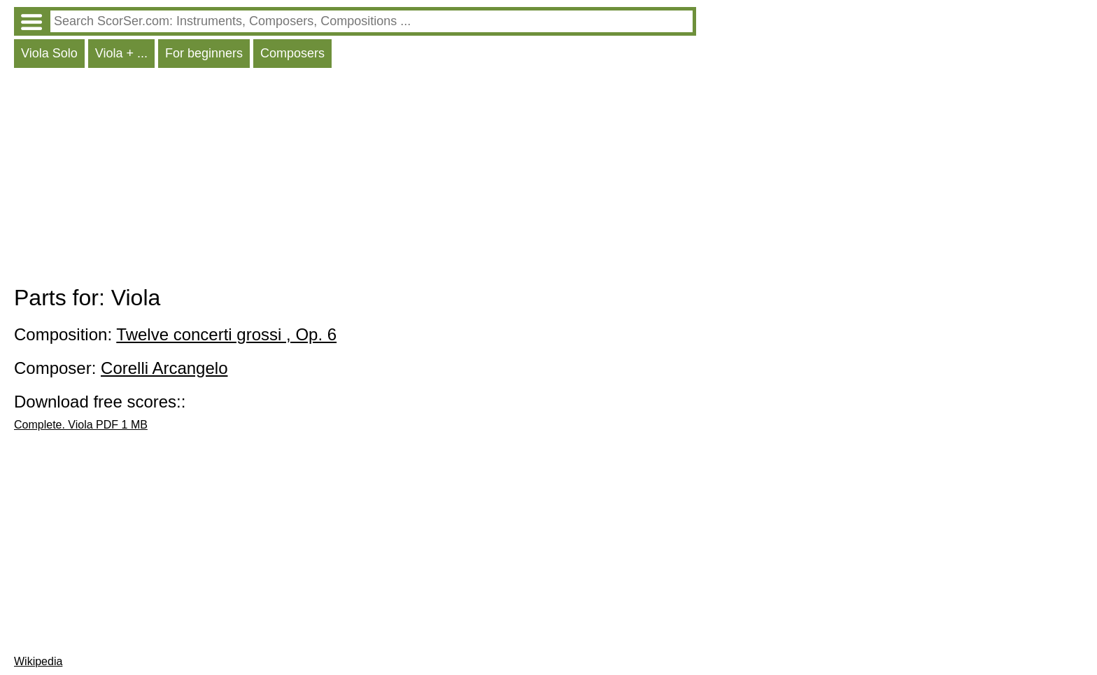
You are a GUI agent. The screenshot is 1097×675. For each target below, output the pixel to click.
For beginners (204, 53)
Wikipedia (38, 661)
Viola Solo (49, 53)
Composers (292, 53)
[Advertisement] (355, 180)
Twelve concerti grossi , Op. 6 (226, 334)
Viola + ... (121, 53)
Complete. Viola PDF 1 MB (81, 425)
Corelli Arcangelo (164, 368)
